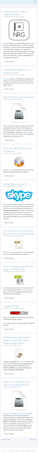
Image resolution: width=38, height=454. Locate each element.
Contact (5, 451)
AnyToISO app (25, 132)
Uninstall (22, 451)
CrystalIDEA (34, 451)
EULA (17, 451)
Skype (5, 204)
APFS (27, 424)
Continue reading (9, 61)
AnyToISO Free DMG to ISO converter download (17, 413)
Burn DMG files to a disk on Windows (19, 97)
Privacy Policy (11, 451)
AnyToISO (6, 43)
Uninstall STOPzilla (11, 306)
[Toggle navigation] (35, 2)
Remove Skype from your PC (15, 184)
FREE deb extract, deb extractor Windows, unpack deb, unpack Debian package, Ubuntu (16, 340)
